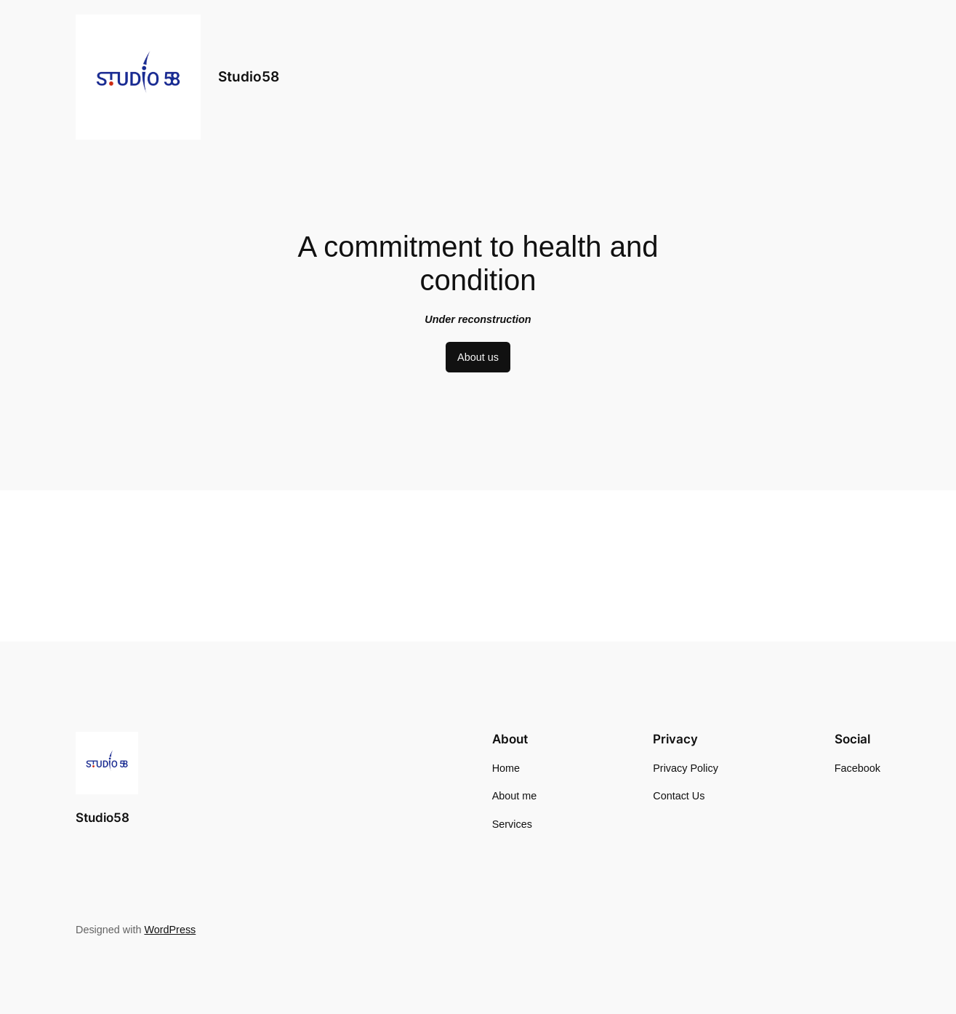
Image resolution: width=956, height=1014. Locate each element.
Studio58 (248, 76)
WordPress (170, 929)
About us (478, 357)
